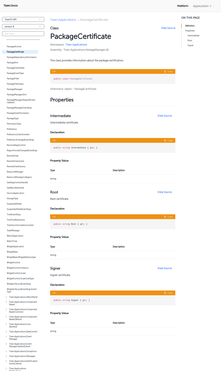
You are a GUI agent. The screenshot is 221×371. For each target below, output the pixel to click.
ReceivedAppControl (16, 145)
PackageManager (14, 89)
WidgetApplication (15, 246)
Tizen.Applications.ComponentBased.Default (23, 318)
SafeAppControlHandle (17, 182)
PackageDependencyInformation (22, 57)
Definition (189, 25)
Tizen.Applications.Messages (22, 356)
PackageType (13, 118)
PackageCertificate (15, 52)
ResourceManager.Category (19, 177)
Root (190, 40)
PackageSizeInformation (18, 113)
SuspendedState (14, 204)
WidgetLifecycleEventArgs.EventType (21, 290)
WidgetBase (12, 252)
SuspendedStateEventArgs (19, 209)
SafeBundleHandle (15, 188)
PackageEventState (15, 68)
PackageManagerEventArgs (19, 108)
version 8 (9, 26)
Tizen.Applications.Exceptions (22, 351)
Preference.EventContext (18, 134)
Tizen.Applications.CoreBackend (20, 325)
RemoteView (13, 156)
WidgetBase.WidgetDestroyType (21, 257)
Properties (190, 30)
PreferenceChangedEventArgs (20, 140)
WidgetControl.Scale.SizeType (20, 278)
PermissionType (14, 124)
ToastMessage (13, 230)
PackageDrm (12, 62)
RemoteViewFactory (16, 166)
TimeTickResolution (16, 220)
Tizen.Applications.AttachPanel (23, 297)
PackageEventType (15, 73)
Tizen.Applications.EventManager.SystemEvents (20, 345)
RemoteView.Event (15, 161)
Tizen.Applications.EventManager (20, 337)
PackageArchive (14, 46)
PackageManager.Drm (17, 94)
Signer (191, 45)
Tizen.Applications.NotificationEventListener (23, 362)
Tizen (69, 44)
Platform (182, 6)
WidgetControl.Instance (17, 268)
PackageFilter (13, 78)
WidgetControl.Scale (16, 273)
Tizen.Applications (63, 19)
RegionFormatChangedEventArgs (22, 150)
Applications (79, 44)
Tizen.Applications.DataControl (23, 331)
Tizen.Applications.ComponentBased (23, 303)
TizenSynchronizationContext (20, 225)
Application (202, 6)
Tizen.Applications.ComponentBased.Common (23, 310)
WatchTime (12, 241)
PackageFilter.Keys (15, 84)
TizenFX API (10, 19)
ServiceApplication (15, 193)
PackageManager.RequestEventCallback (21, 101)
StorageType (12, 198)
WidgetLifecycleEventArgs (19, 284)
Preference (12, 129)
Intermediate (193, 35)
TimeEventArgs (14, 214)
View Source (168, 28)
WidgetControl (13, 262)
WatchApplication (15, 236)
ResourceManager (15, 172)
